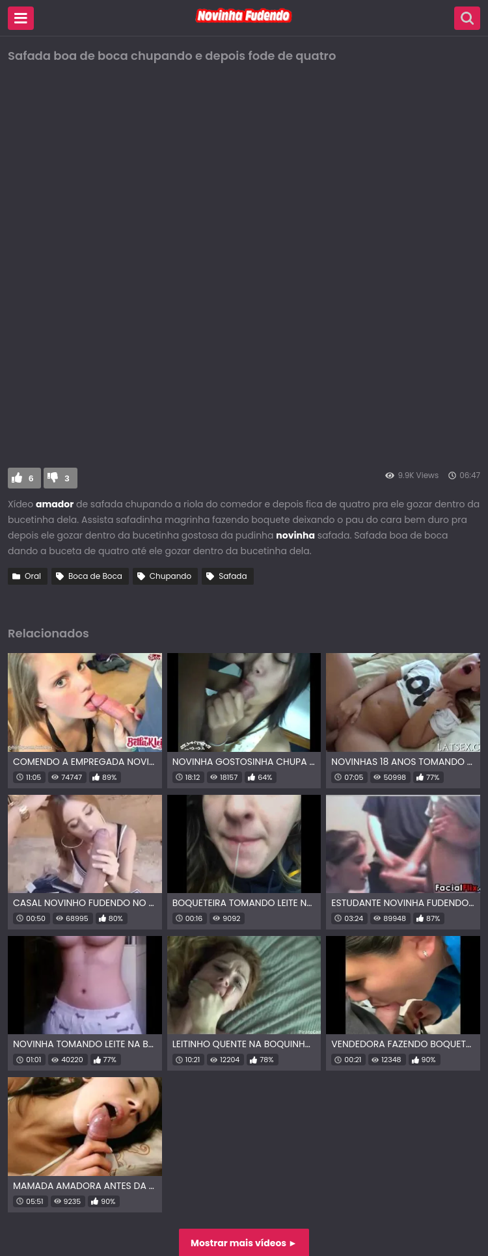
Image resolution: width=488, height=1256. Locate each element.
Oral (33, 575)
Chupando (170, 575)
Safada (233, 575)
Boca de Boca (95, 575)
